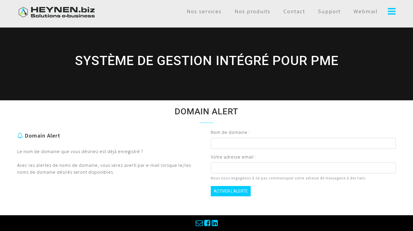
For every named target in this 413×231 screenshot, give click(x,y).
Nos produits (252, 11)
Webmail (366, 11)
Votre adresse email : (233, 157)
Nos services (204, 11)
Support (329, 11)
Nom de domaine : (230, 132)
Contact (294, 11)
